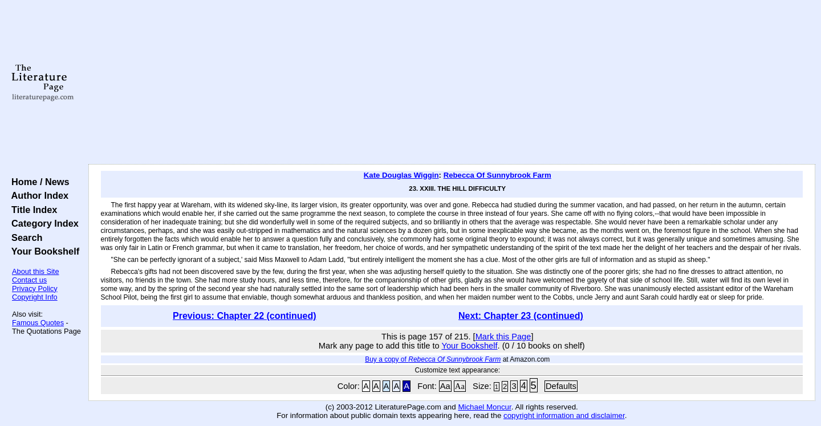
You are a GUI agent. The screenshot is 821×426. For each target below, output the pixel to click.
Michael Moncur (484, 407)
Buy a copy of (433, 359)
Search (24, 237)
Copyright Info (35, 297)
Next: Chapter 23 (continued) (520, 316)
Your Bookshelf (42, 251)
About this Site (35, 271)
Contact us (29, 280)
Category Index (42, 223)
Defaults (561, 386)
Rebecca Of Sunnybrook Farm (497, 175)
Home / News (38, 182)
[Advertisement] (451, 82)
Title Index (31, 209)
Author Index (37, 195)
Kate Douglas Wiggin (401, 175)
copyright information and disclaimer (564, 415)
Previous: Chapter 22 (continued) (244, 316)
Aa (445, 386)
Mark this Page (503, 336)
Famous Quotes (38, 322)
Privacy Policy (35, 288)
